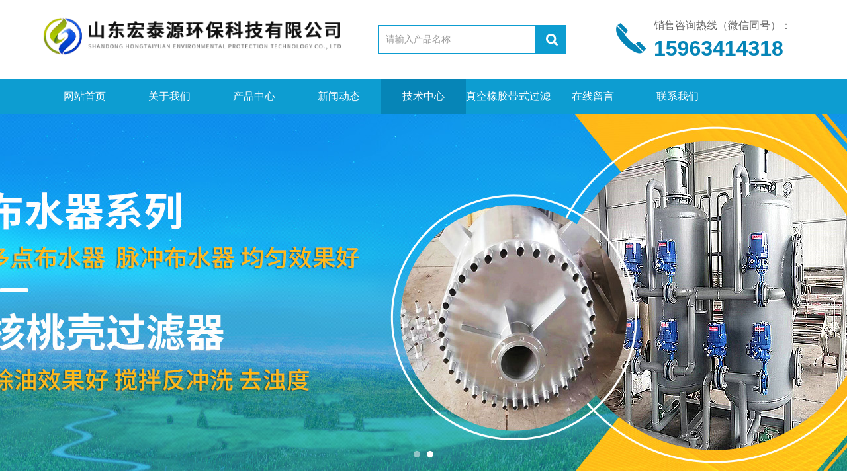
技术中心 (423, 96)
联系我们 (677, 96)
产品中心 (254, 96)
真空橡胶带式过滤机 (508, 102)
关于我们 (169, 96)
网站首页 (85, 96)
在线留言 (593, 96)
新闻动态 (339, 96)
